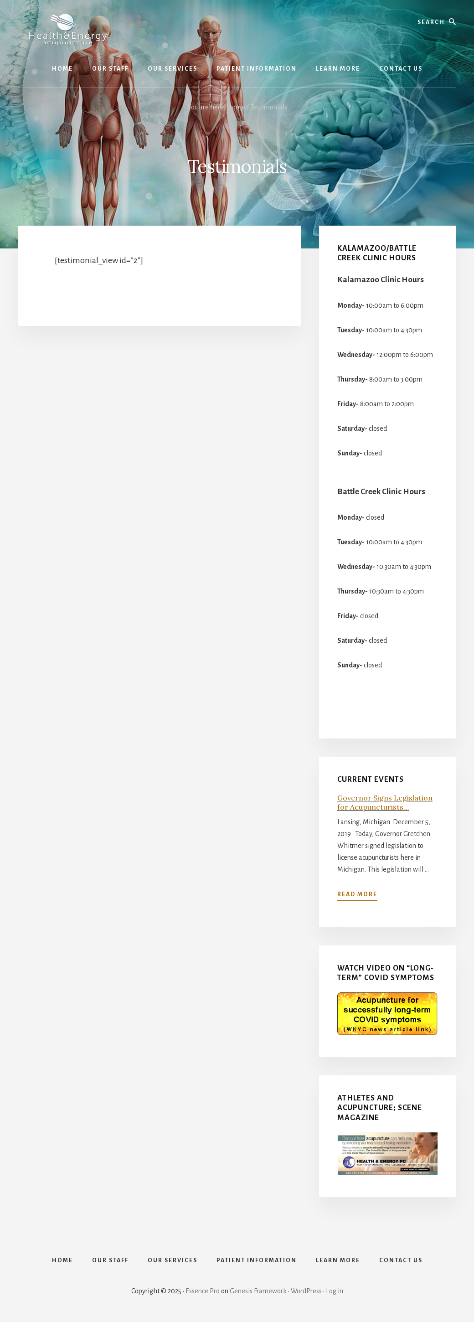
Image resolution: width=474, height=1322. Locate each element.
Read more (357, 894)
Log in (334, 1291)
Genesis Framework (258, 1291)
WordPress (306, 1291)
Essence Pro (202, 1291)
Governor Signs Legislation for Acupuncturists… (385, 802)
